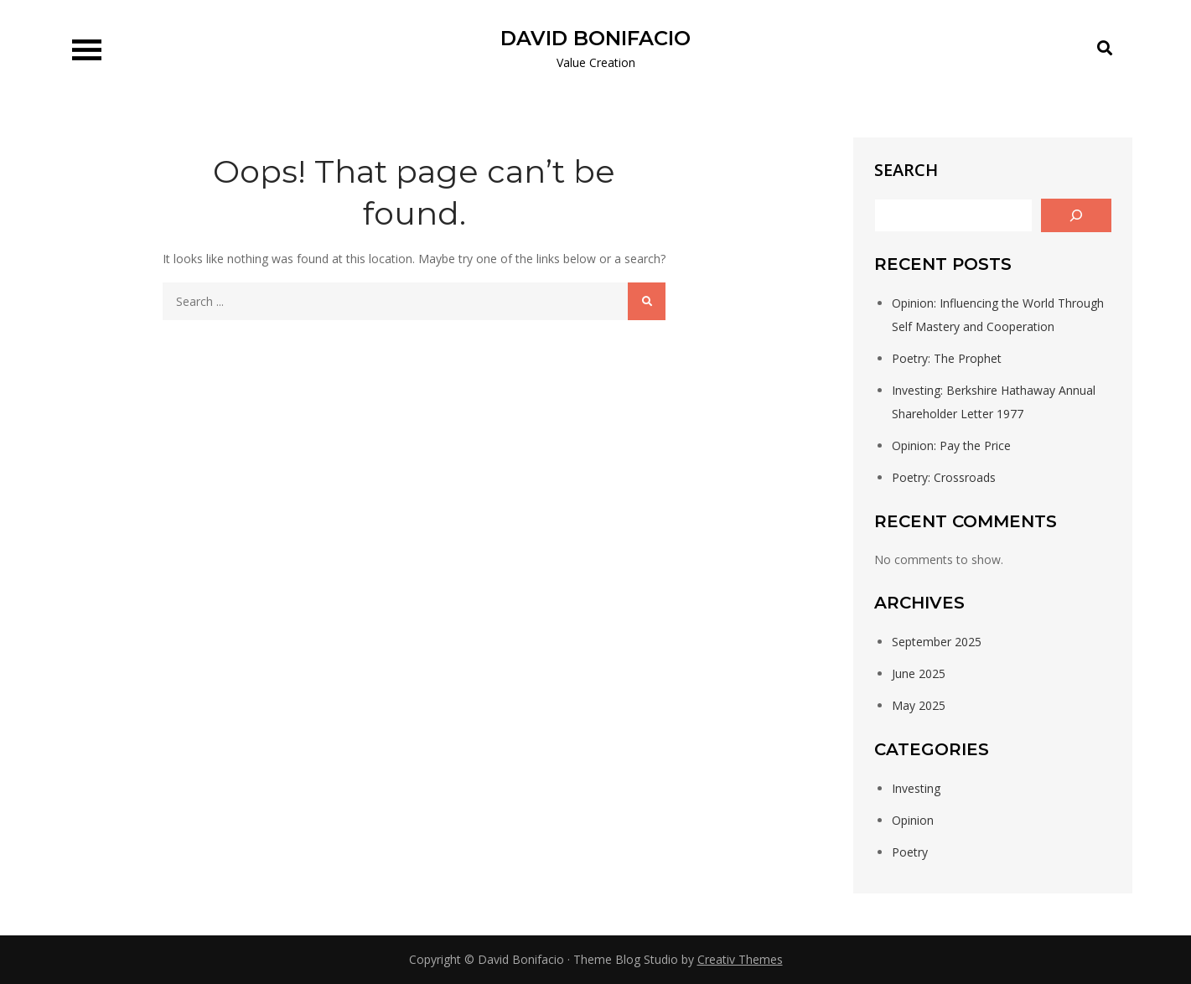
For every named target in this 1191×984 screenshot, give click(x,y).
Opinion (913, 820)
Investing (916, 788)
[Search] (1076, 215)
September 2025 (936, 642)
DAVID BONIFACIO (595, 38)
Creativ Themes (740, 959)
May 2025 (918, 705)
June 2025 (918, 673)
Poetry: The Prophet (947, 358)
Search (906, 169)
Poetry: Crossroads (944, 477)
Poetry (910, 852)
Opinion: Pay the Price (951, 445)
